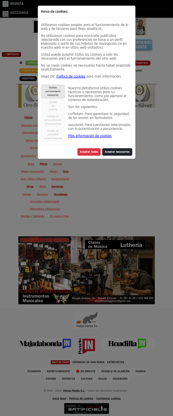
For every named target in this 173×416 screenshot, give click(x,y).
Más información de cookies (90, 136)
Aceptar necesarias (117, 152)
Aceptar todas (89, 152)
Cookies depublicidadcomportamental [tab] (53, 135)
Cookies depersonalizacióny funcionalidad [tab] (52, 120)
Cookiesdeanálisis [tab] (53, 106)
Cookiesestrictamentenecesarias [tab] (52, 91)
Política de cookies (70, 77)
